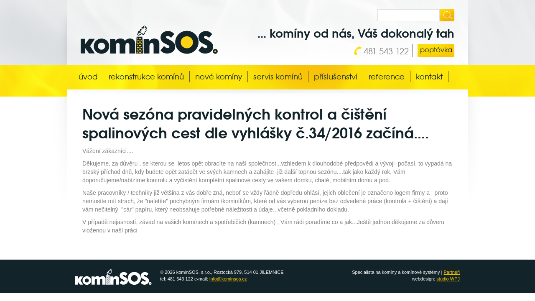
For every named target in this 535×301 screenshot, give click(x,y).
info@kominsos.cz (228, 278)
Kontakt (429, 77)
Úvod (88, 77)
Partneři (451, 272)
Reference (387, 77)
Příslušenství (335, 77)
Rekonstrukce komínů (146, 77)
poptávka (436, 50)
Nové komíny (218, 77)
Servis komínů (278, 77)
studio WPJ (448, 278)
